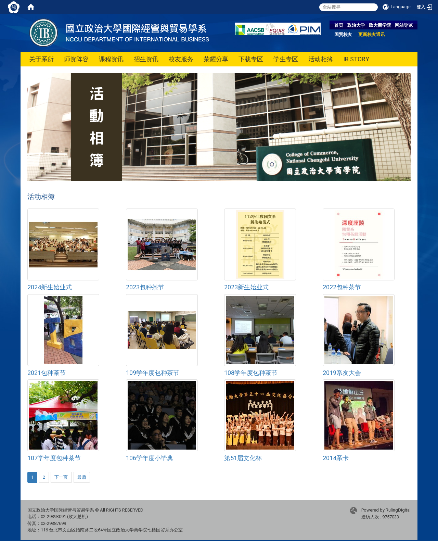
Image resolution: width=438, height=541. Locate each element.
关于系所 (41, 59)
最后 (81, 477)
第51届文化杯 (243, 458)
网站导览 (404, 25)
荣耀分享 (216, 59)
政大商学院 (380, 25)
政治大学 (356, 25)
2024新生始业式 (49, 287)
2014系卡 (336, 458)
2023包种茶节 (145, 287)
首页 (338, 25)
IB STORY (356, 59)
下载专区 (251, 59)
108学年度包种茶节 (251, 372)
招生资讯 (146, 59)
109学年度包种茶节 (152, 372)
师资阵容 (76, 59)
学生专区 (285, 59)
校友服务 (181, 59)
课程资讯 (111, 59)
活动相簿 (320, 59)
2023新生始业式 (246, 287)
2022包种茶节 (342, 287)
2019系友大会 (342, 372)
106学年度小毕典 (149, 458)
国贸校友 (343, 34)
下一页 (61, 477)
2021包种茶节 (46, 372)
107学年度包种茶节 (54, 458)
